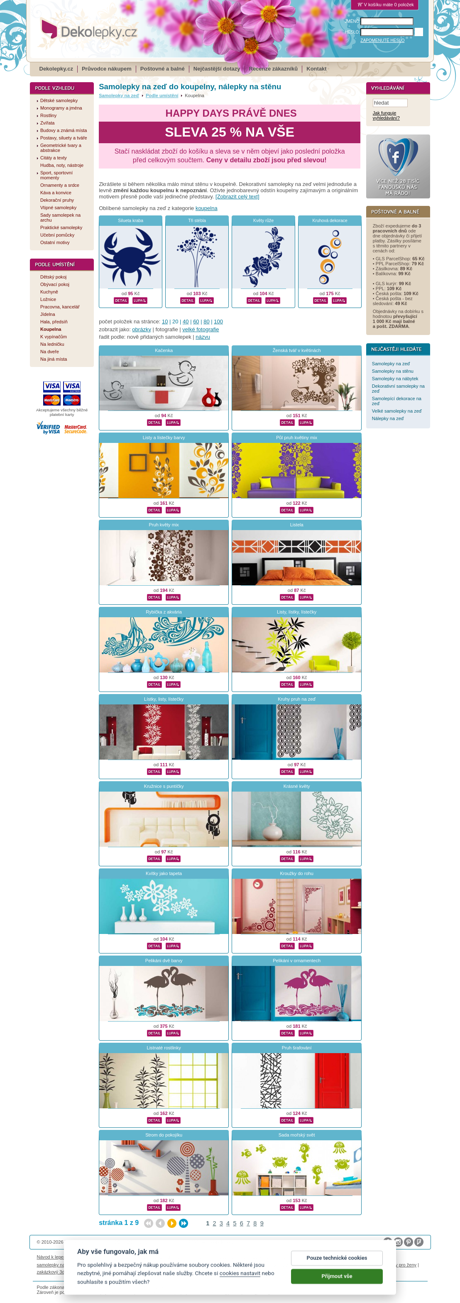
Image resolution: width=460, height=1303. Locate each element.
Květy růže (263, 220)
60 (196, 321)
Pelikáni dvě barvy (164, 960)
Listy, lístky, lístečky (296, 611)
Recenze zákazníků (273, 69)
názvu (203, 337)
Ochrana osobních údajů (223, 1256)
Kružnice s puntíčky (164, 786)
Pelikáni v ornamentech (297, 960)
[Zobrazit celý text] (237, 196)
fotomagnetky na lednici (103, 1264)
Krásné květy (297, 786)
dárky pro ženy (401, 1264)
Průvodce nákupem (107, 69)
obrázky (141, 329)
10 (165, 321)
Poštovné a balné (162, 69)
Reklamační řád (288, 1256)
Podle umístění (162, 95)
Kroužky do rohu (296, 873)
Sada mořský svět (297, 1134)
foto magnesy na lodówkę (243, 1264)
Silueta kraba (130, 220)
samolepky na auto (56, 1264)
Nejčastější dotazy (216, 69)
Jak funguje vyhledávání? (386, 116)
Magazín (140, 1256)
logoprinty (334, 1264)
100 (218, 321)
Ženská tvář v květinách (297, 350)
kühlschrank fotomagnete (187, 1264)
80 (206, 321)
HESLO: (352, 32)
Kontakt (316, 69)
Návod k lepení (52, 1256)
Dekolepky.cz (56, 69)
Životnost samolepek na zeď (99, 1256)
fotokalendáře (145, 1264)
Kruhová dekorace (329, 220)
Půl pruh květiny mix (296, 437)
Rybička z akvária (164, 611)
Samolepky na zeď (119, 95)
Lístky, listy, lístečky (164, 699)
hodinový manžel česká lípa (104, 1271)
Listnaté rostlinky (164, 1047)
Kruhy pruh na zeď (297, 699)
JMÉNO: (353, 21)
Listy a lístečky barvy (164, 437)
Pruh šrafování (297, 1047)
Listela (296, 524)
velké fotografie (200, 329)
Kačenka (164, 350)
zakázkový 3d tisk (55, 1271)
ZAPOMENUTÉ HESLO (382, 40)
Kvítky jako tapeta (164, 873)
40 (185, 321)
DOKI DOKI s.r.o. (131, 1241)
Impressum (319, 1256)
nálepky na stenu (365, 1264)
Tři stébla (197, 220)
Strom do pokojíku (163, 1134)
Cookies (260, 1256)
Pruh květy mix (164, 524)
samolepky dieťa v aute (297, 1264)
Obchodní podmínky (174, 1256)
